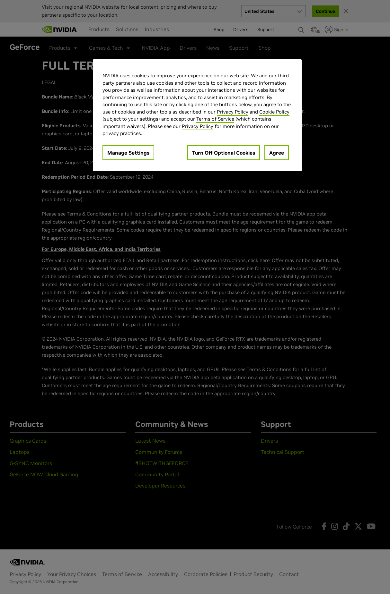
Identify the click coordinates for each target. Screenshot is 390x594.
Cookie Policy (274, 112)
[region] (197, 115)
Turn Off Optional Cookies (223, 152)
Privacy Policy (232, 112)
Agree (276, 152)
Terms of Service (215, 119)
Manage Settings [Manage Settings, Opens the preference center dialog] (128, 152)
